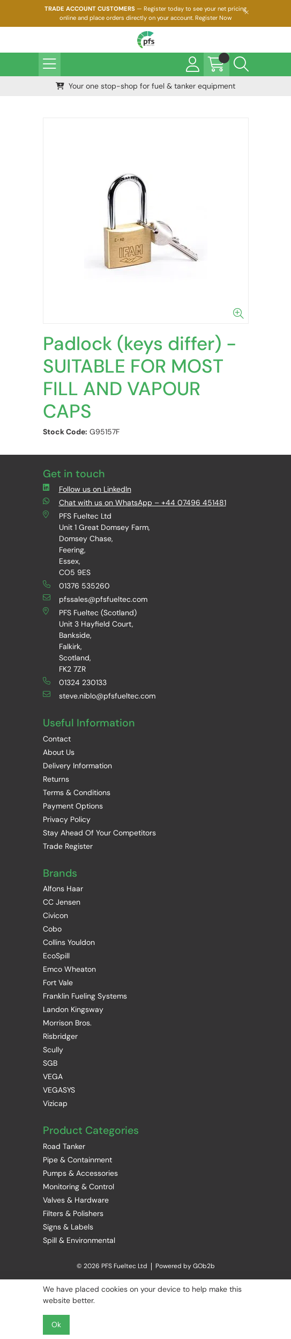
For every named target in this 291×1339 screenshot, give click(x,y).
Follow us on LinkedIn (87, 489)
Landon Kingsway (73, 1009)
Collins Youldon (69, 942)
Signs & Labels (68, 1227)
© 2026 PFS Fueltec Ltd (112, 1266)
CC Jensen (61, 902)
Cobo (52, 929)
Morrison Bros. (67, 1023)
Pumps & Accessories (80, 1173)
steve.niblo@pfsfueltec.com (99, 695)
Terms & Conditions (76, 792)
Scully (53, 1049)
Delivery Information (77, 765)
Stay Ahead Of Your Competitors (99, 833)
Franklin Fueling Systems (85, 996)
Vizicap (55, 1103)
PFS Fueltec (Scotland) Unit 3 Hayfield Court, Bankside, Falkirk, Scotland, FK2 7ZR (90, 640)
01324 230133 (75, 682)
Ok (56, 1324)
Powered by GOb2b (185, 1266)
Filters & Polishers (73, 1213)
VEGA (53, 1076)
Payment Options (73, 806)
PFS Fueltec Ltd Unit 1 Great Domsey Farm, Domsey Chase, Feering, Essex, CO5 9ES (96, 544)
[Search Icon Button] (241, 64)
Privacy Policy (67, 819)
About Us (58, 752)
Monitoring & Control (78, 1186)
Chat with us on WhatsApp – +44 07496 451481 (134, 502)
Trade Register (68, 846)
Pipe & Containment (77, 1160)
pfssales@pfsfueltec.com (95, 599)
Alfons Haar (63, 888)
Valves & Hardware (76, 1200)
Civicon (55, 915)
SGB (50, 1063)
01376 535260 (76, 585)
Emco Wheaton (69, 969)
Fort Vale (58, 982)
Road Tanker (64, 1146)
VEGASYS (59, 1090)
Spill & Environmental (79, 1240)
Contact (57, 739)
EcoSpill (56, 955)
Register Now (213, 17)
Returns (56, 779)
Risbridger (60, 1036)
